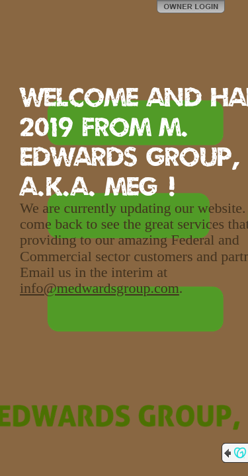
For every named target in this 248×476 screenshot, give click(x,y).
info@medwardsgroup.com (99, 288)
